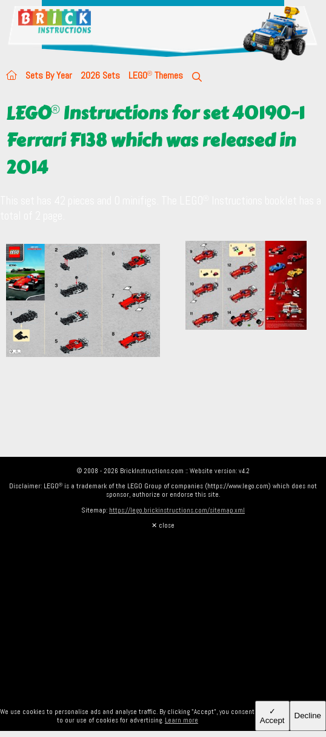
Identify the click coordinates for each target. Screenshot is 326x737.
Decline (307, 715)
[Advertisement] (163, 614)
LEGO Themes (155, 75)
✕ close (163, 525)
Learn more (181, 720)
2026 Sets (100, 75)
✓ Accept (272, 716)
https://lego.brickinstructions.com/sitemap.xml (177, 510)
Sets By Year (48, 75)
